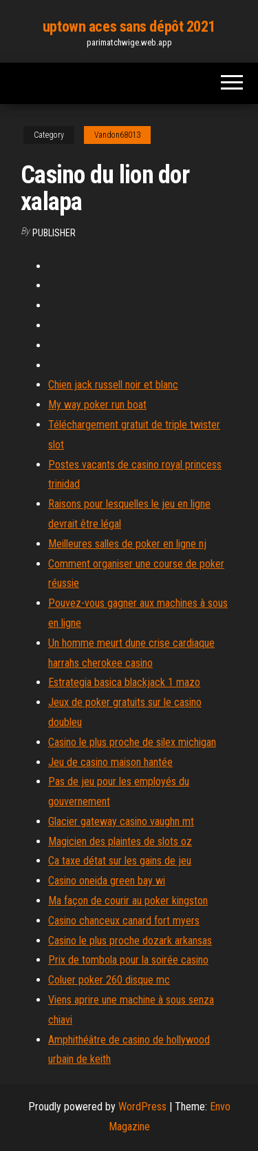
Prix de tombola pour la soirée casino (128, 959)
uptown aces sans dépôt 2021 (129, 26)
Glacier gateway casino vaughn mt (121, 821)
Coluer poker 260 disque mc (109, 979)
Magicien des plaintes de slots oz (120, 841)
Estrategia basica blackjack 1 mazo (124, 682)
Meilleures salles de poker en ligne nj (127, 543)
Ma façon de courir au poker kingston (128, 900)
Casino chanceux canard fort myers (124, 920)
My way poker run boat (97, 404)
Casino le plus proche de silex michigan (132, 742)
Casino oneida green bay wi (106, 880)
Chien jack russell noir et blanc (113, 384)
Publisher (54, 232)
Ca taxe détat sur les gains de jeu (119, 860)
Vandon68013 (117, 135)
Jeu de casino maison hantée (110, 762)
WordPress (142, 1106)
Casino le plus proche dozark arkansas (130, 940)
